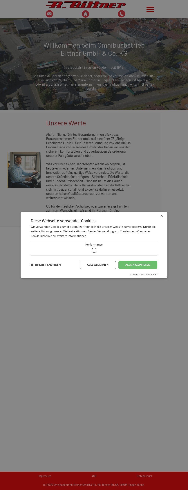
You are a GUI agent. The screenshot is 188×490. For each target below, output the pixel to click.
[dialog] (94, 245)
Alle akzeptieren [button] (137, 264)
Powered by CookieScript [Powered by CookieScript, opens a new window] (143, 274)
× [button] (161, 216)
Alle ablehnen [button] (98, 264)
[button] (46, 265)
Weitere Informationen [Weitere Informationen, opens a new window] (71, 236)
